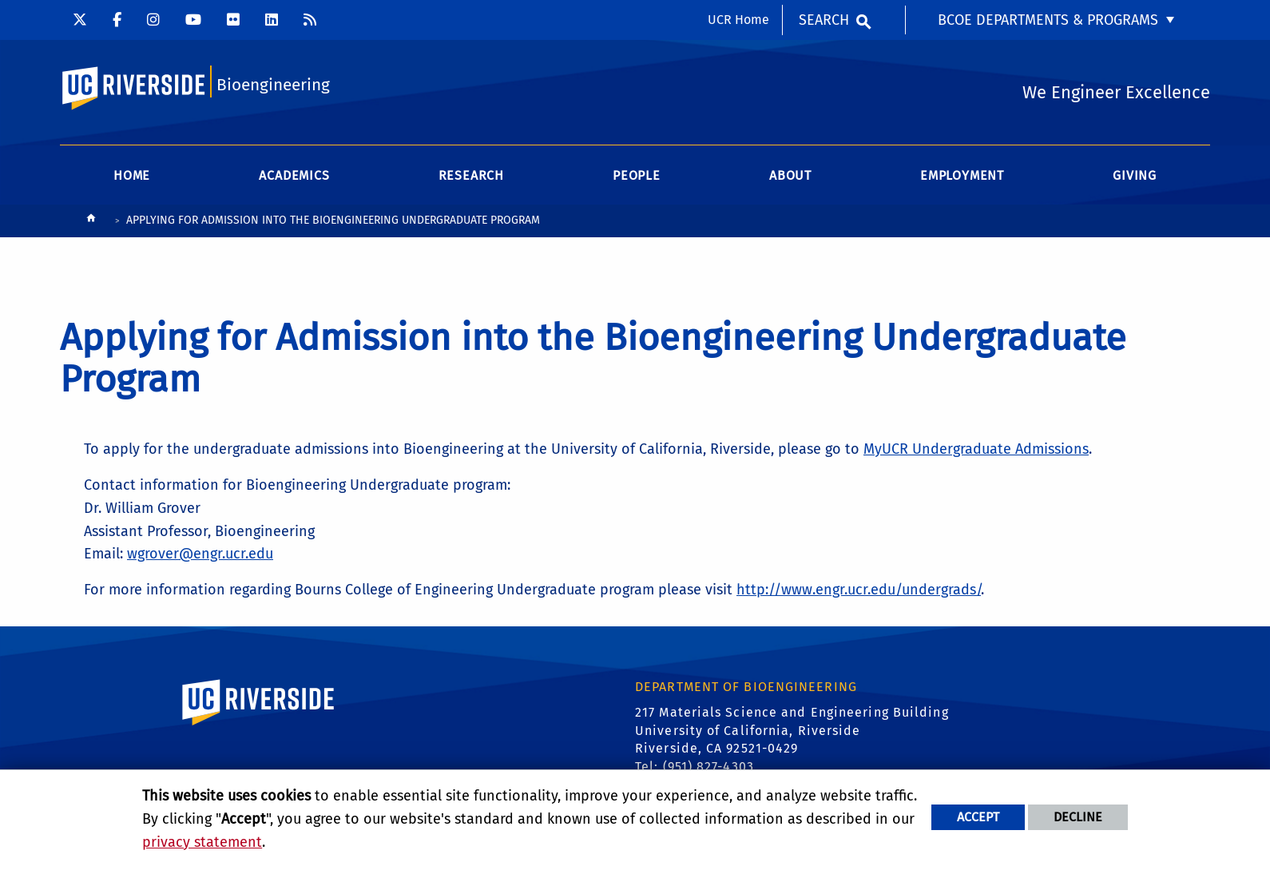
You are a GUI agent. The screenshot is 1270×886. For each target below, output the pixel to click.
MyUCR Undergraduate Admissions (976, 449)
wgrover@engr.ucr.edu (200, 553)
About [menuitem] (790, 175)
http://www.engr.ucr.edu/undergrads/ (858, 589)
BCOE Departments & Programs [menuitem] (1048, 20)
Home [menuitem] (131, 175)
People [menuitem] (637, 175)
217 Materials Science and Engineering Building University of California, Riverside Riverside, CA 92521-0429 (792, 730)
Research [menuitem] (471, 175)
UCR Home (738, 19)
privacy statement (202, 842)
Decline (1078, 816)
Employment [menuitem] (962, 175)
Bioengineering (273, 85)
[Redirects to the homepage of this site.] (91, 221)
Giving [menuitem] (1135, 175)
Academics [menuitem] (294, 175)
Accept (978, 816)
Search (824, 20)
